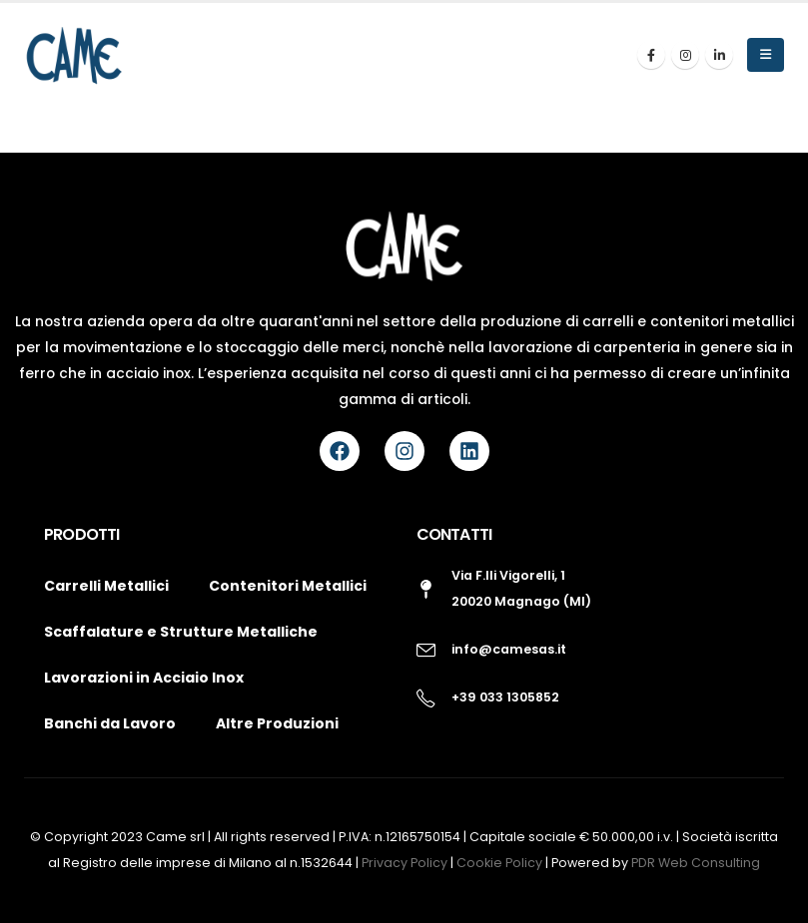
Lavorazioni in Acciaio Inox (144, 678)
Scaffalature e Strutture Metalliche (181, 632)
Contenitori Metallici (288, 586)
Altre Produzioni (277, 723)
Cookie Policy (500, 862)
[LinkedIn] (719, 55)
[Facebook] (651, 55)
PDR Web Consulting (695, 862)
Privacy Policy (406, 862)
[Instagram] (685, 55)
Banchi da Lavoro (110, 723)
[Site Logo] (74, 55)
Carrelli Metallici (106, 586)
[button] (765, 55)
